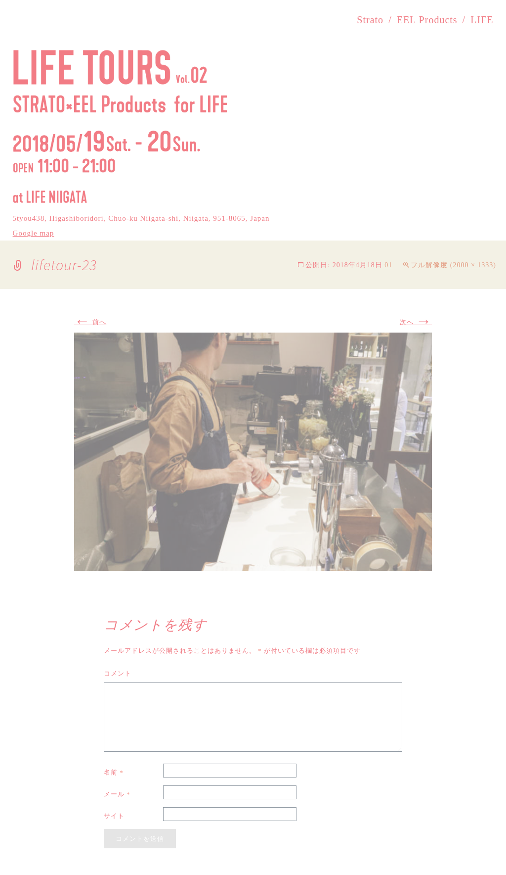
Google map (33, 233)
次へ (416, 322)
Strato (370, 19)
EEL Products (427, 19)
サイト (114, 816)
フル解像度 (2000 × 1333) (453, 265)
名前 (114, 772)
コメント (117, 673)
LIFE (481, 19)
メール (117, 794)
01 (388, 265)
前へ (90, 322)
